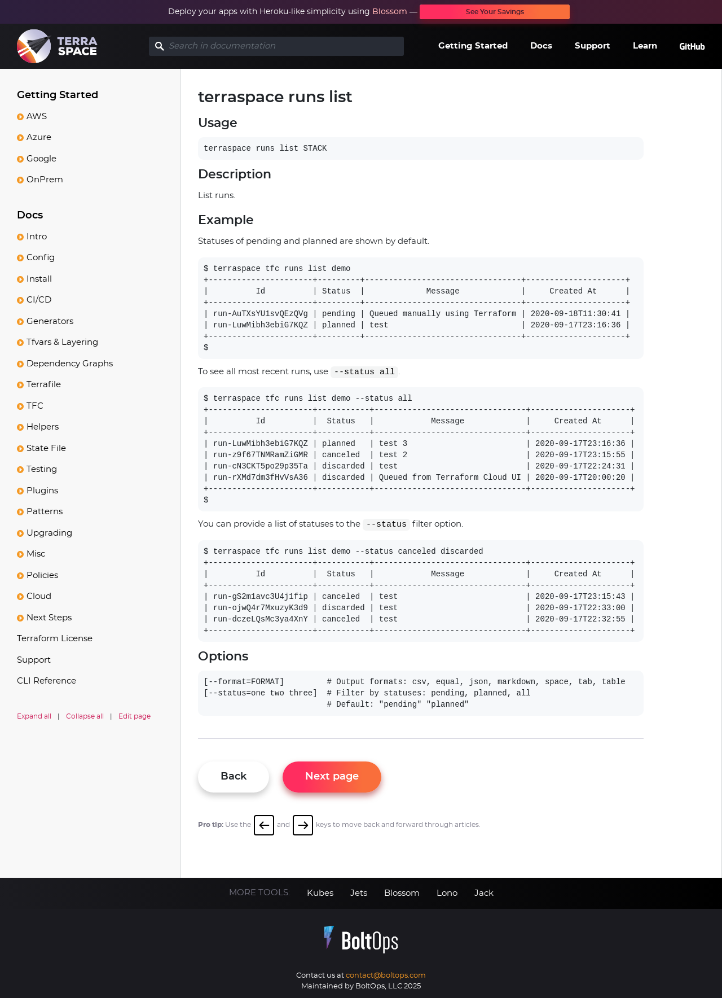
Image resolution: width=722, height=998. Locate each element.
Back (233, 777)
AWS (37, 116)
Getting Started (473, 46)
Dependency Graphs (70, 364)
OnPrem (45, 180)
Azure (39, 137)
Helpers (43, 427)
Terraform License (55, 638)
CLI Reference (46, 681)
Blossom (389, 12)
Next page (332, 777)
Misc (36, 554)
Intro (37, 237)
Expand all (34, 716)
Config (41, 257)
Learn (645, 46)
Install (39, 279)
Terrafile (44, 384)
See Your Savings (495, 11)
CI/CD (39, 300)
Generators (50, 321)
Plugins (42, 491)
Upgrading (49, 533)
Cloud (39, 596)
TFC (35, 406)
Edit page (134, 716)
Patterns (45, 511)
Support (592, 46)
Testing (42, 469)
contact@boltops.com (386, 975)
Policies (42, 575)
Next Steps (49, 618)
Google (41, 159)
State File (46, 448)
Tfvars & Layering (62, 342)
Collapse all (85, 716)
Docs (541, 46)
